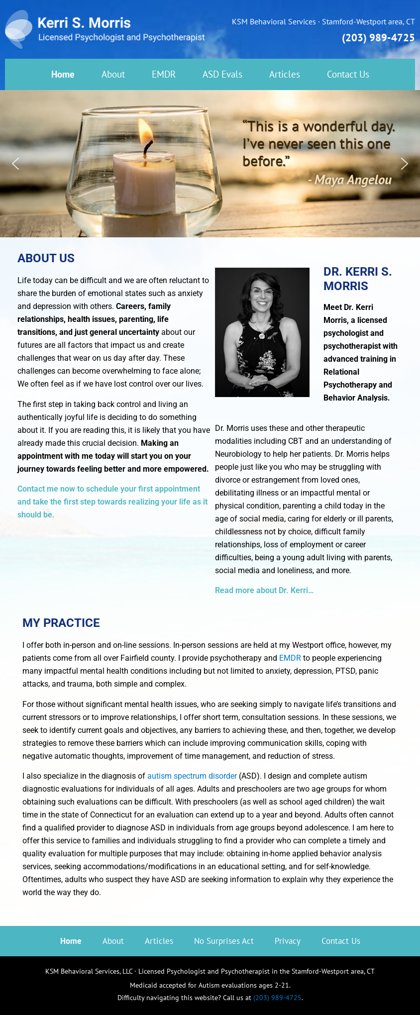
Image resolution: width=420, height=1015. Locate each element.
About (113, 74)
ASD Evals (222, 74)
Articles (284, 74)
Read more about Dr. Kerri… (264, 590)
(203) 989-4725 (378, 37)
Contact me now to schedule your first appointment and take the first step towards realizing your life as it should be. (112, 501)
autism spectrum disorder (192, 776)
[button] (15, 164)
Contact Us (348, 74)
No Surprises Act (224, 940)
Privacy (288, 940)
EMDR (164, 74)
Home (63, 74)
